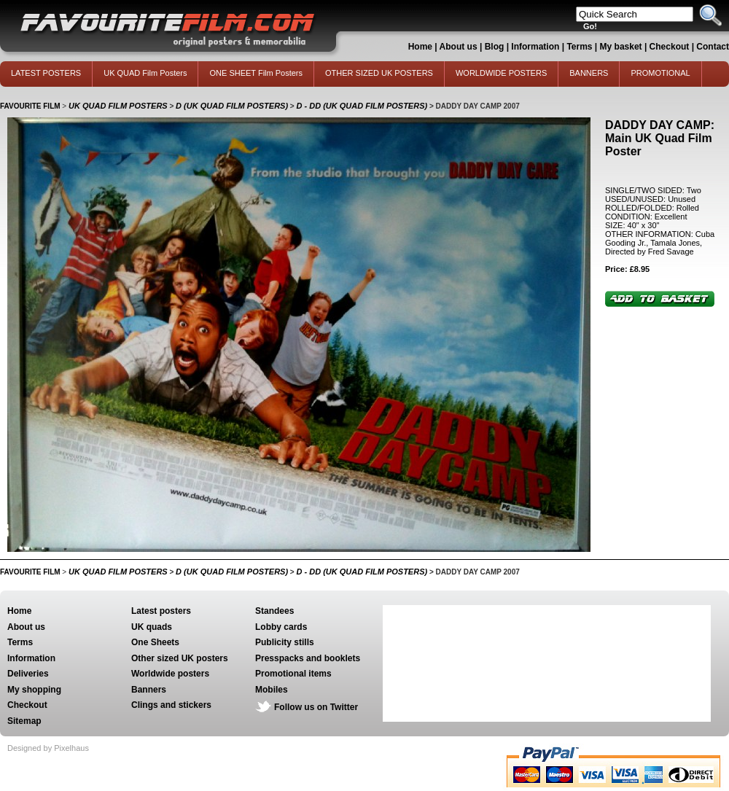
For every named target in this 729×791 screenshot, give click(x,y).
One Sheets (155, 642)
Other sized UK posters (179, 658)
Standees (274, 611)
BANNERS (588, 73)
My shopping (34, 690)
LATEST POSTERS (46, 73)
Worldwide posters (170, 674)
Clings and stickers (171, 705)
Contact (712, 47)
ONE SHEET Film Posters (256, 73)
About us (458, 47)
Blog (494, 47)
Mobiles (271, 690)
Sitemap (24, 721)
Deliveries (28, 674)
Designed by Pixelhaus (48, 748)
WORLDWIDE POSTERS (501, 73)
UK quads (151, 627)
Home (420, 47)
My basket (621, 47)
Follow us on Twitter (316, 707)
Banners (148, 690)
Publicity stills (284, 642)
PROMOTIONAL (660, 73)
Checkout (671, 47)
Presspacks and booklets (307, 658)
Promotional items (293, 674)
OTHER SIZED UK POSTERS (379, 73)
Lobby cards (281, 627)
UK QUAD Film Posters (145, 73)
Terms (579, 47)
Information (535, 47)
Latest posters (161, 611)
